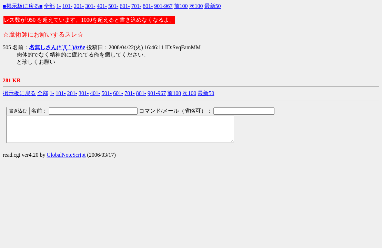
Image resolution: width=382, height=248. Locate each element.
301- (90, 6)
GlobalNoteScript (66, 160)
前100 (181, 6)
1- (58, 6)
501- (113, 6)
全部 (49, 6)
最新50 (212, 6)
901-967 (163, 6)
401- (102, 6)
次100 (196, 6)
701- (136, 6)
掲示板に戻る (19, 93)
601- (125, 6)
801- (148, 6)
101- (67, 6)
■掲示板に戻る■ (22, 6)
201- (79, 6)
